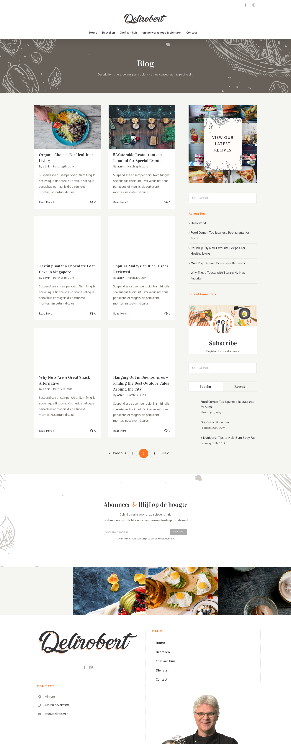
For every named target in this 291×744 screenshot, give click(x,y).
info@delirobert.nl (57, 714)
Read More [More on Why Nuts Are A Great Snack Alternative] (45, 431)
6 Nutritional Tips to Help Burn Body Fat (228, 437)
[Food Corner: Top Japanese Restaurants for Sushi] (193, 406)
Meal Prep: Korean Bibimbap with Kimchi (218, 263)
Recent (239, 386)
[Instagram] (91, 667)
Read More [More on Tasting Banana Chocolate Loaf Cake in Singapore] (45, 313)
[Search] (194, 198)
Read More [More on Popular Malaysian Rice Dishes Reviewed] (120, 313)
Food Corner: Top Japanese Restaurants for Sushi (227, 404)
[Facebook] (84, 667)
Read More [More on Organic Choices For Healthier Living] (45, 202)
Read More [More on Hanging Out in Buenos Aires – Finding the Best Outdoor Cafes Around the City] (120, 431)
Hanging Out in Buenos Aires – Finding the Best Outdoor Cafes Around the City (141, 383)
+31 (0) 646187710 (57, 705)
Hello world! (198, 223)
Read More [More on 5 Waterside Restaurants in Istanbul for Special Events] (120, 202)
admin (46, 166)
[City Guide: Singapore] (193, 424)
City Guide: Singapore (215, 422)
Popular (206, 386)
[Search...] (223, 198)
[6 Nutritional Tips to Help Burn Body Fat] (193, 440)
